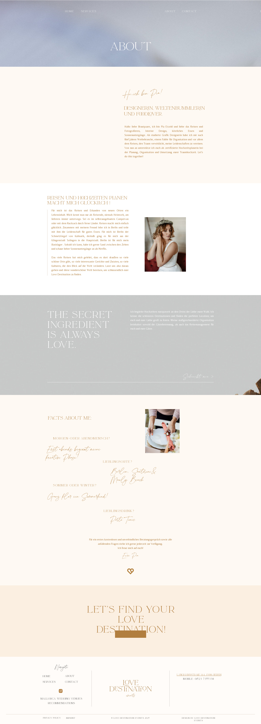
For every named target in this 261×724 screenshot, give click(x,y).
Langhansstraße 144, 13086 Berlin (199, 674)
